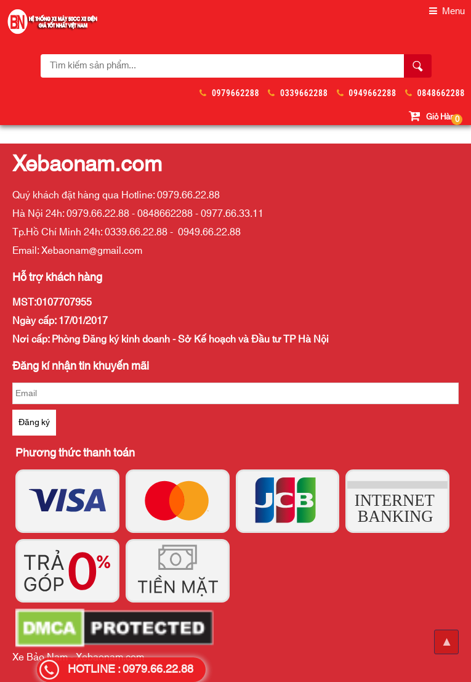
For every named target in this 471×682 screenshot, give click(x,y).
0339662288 (304, 93)
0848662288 (441, 93)
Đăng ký (34, 423)
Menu (447, 11)
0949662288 (372, 93)
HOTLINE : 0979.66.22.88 (130, 670)
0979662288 (235, 93)
